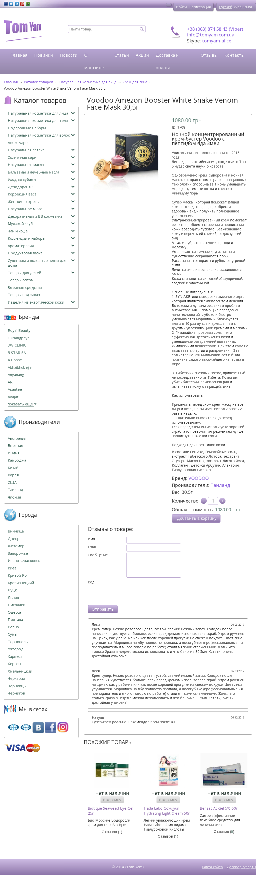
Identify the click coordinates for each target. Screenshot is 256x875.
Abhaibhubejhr (20, 367)
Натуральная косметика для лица (41, 113)
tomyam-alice (216, 41)
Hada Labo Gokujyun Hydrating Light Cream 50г (167, 811)
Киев (12, 568)
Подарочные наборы (27, 128)
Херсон (14, 663)
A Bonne (15, 359)
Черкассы (16, 678)
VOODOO (198, 478)
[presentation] (126, 594)
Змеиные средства (25, 287)
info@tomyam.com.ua (210, 35)
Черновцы (17, 686)
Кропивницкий (21, 582)
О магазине (94, 61)
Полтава (15, 619)
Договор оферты (241, 867)
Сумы (12, 634)
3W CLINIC (17, 345)
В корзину (112, 799)
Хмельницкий (20, 671)
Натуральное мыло (41, 208)
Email (92, 547)
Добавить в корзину (196, 518)
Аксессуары (18, 142)
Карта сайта (212, 867)
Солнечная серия (41, 157)
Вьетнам (16, 445)
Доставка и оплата (167, 61)
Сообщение (98, 555)
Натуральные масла (41, 164)
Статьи (121, 55)
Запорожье (18, 553)
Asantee (15, 389)
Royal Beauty (19, 330)
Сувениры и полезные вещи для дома (41, 263)
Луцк (12, 590)
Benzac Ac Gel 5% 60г (219, 808)
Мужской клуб (41, 223)
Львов (13, 597)
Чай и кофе (41, 231)
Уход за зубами (41, 179)
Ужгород (16, 649)
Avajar (13, 396)
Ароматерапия (41, 245)
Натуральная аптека (41, 150)
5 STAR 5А (17, 352)
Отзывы (209, 55)
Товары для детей (41, 272)
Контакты (234, 55)
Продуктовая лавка (41, 253)
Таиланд (220, 485)
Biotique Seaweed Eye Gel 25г (110, 811)
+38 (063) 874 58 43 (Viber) (215, 29)
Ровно (13, 627)
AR (10, 382)
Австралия (17, 438)
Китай (13, 467)
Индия (14, 453)
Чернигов (16, 693)
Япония (14, 497)
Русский (225, 6)
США (12, 482)
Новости (69, 55)
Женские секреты (41, 201)
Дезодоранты (41, 186)
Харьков (15, 656)
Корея (13, 475)
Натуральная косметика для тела (41, 120)
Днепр (14, 538)
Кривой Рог (18, 575)
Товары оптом (21, 280)
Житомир (16, 545)
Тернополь (18, 641)
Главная (19, 55)
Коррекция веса (41, 194)
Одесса (14, 612)
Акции (142, 55)
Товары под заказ (24, 294)
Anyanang (16, 374)
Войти (181, 6)
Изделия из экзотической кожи (41, 302)
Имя (91, 539)
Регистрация (200, 6)
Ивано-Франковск (24, 560)
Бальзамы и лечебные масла (41, 172)
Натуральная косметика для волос (41, 135)
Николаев (16, 604)
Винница (16, 531)
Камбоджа (17, 460)
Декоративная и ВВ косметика (41, 216)
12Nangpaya (19, 338)
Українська (243, 6)
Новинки (43, 55)
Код (91, 582)
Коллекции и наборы (41, 238)
